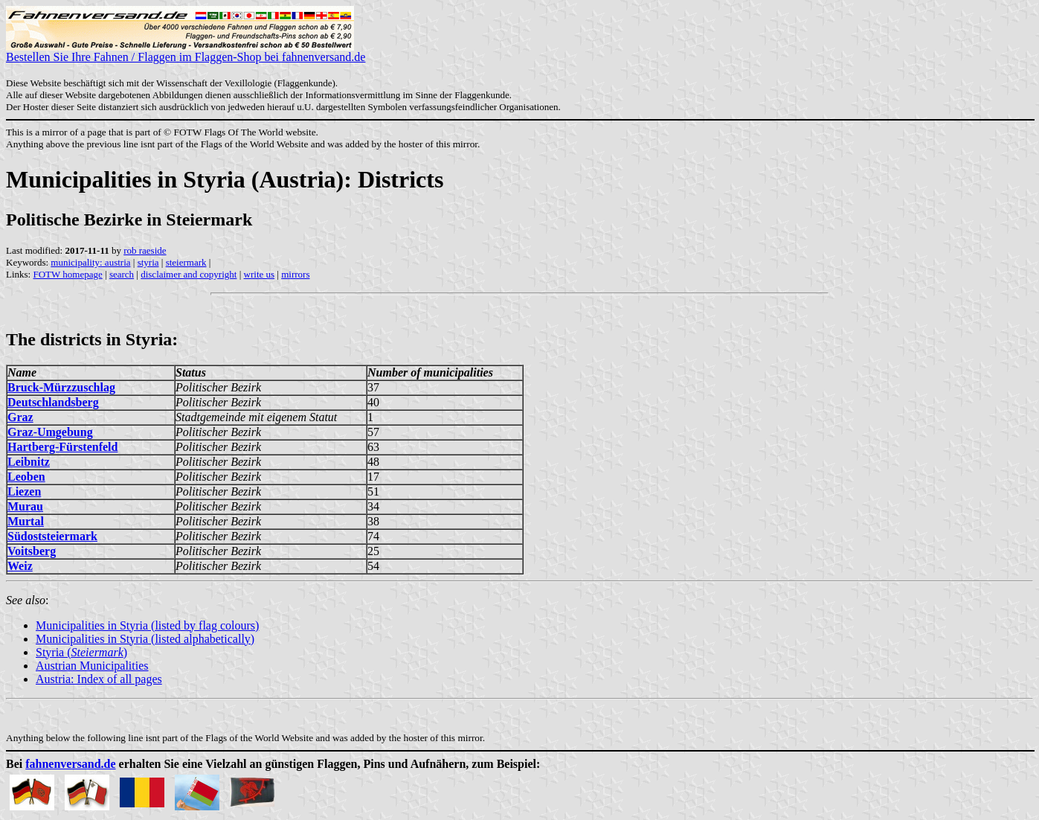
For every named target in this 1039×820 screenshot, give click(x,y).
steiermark (186, 262)
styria (148, 262)
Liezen (24, 491)
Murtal (25, 521)
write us (259, 274)
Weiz (20, 566)
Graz (20, 417)
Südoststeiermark (52, 536)
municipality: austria (90, 262)
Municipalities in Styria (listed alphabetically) (145, 638)
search (121, 274)
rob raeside (144, 250)
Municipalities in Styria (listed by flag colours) (147, 625)
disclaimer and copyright (189, 274)
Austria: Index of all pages (99, 679)
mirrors (295, 274)
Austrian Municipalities (92, 665)
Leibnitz (28, 461)
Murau (25, 506)
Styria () (81, 652)
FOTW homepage (67, 274)
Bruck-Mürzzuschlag (61, 387)
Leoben (26, 476)
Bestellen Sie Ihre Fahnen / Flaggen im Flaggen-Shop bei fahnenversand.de (185, 51)
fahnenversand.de (70, 763)
